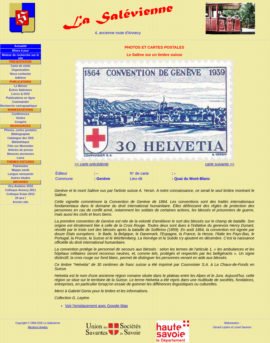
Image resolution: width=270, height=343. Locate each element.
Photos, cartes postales (20, 130)
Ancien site (20, 201)
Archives (20, 181)
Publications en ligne (20, 97)
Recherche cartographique (18, 105)
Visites (20, 117)
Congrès (20, 121)
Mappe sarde (20, 170)
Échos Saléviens (20, 89)
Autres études (20, 177)
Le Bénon (20, 85)
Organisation (21, 69)
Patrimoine (20, 166)
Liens (20, 157)
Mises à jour (20, 50)
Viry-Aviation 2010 (20, 186)
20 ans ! (20, 198)
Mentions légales (38, 327)
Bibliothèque (20, 141)
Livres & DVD (20, 93)
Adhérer (20, 77)
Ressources (20, 125)
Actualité (21, 46)
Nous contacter (20, 73)
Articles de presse (20, 149)
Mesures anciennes (20, 153)
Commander (20, 101)
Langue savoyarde (20, 173)
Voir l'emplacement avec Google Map (96, 306)
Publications (20, 81)
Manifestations (20, 109)
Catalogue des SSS (20, 138)
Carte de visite (20, 65)
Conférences (20, 113)
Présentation (20, 61)
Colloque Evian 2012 (20, 194)
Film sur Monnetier (20, 145)
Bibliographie (20, 134)
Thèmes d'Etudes (20, 161)
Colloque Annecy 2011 (20, 190)
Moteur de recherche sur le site (20, 56)
